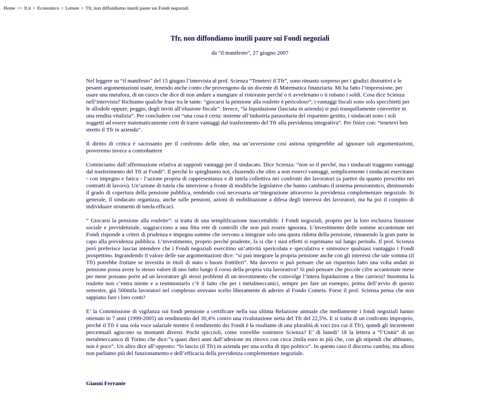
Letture (72, 7)
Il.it (27, 7)
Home (9, 7)
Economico (48, 7)
